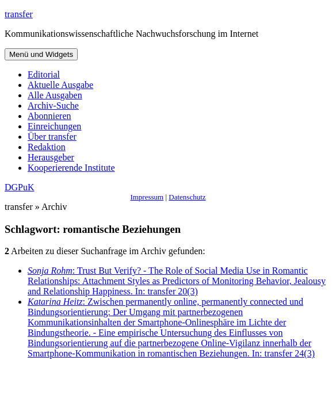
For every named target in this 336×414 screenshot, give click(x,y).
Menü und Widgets (41, 54)
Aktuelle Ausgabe (60, 85)
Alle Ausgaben (55, 95)
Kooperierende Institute (71, 167)
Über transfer (52, 136)
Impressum (146, 197)
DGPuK (20, 187)
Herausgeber (51, 157)
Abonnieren (49, 116)
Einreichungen (54, 126)
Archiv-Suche (53, 105)
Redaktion (47, 147)
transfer (19, 14)
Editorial (44, 74)
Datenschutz (187, 197)
